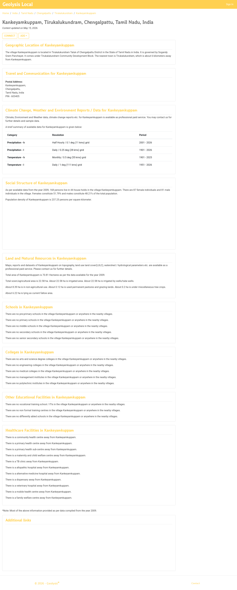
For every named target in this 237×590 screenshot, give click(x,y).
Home (5, 13)
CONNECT (9, 35)
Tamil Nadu (27, 13)
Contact (195, 583)
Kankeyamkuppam (86, 13)
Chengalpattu (44, 13)
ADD (22, 35)
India (15, 13)
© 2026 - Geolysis (47, 583)
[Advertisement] (88, 225)
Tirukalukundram (64, 13)
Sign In (229, 4)
